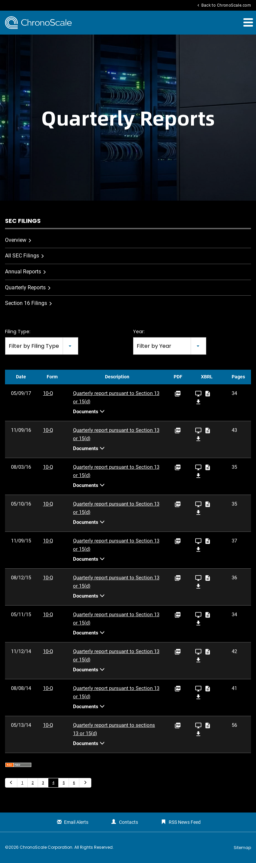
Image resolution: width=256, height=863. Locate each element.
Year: (139, 331)
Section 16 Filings (26, 303)
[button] (247, 22)
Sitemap (242, 848)
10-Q (48, 393)
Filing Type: (17, 331)
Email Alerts (76, 822)
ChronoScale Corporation (46, 847)
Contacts (128, 822)
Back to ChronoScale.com (223, 5)
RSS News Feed (185, 822)
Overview (15, 240)
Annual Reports (23, 271)
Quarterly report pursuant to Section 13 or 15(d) (116, 397)
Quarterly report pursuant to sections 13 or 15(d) (114, 729)
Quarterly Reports (25, 287)
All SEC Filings (22, 255)
